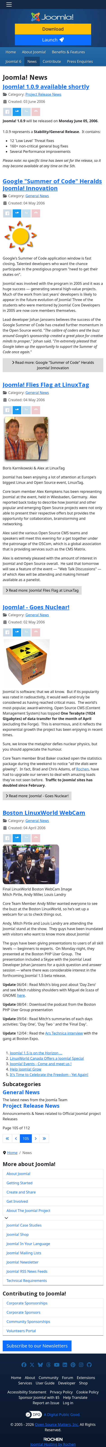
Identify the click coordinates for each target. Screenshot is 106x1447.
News (32, 61)
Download (53, 29)
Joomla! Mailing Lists (24, 1252)
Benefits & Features (68, 52)
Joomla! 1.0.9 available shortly (46, 86)
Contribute (52, 61)
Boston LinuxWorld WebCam (44, 812)
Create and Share (21, 1192)
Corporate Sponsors (23, 1312)
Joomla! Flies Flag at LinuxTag (46, 384)
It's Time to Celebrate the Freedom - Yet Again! (49, 1074)
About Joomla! (34, 52)
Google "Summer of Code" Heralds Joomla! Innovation (52, 184)
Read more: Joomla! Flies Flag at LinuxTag (42, 590)
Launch (53, 40)
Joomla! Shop (18, 1234)
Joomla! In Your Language (28, 1243)
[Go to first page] (7, 1138)
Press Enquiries (80, 61)
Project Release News (43, 94)
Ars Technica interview (64, 1033)
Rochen (82, 769)
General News (37, 195)
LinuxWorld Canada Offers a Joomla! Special (47, 1058)
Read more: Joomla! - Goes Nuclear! (37, 795)
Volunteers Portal (21, 1330)
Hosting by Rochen (53, 1444)
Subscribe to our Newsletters (37, 1346)
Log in (68, 1402)
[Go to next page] (36, 1138)
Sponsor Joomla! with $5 (38, 1397)
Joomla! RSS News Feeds (27, 1271)
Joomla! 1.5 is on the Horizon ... (36, 1053)
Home (11, 52)
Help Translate (75, 1397)
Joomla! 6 (13, 61)
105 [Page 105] (26, 1138)
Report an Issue (46, 1402)
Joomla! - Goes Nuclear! (36, 607)
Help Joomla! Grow (25, 1069)
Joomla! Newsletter (23, 1262)
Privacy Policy (61, 1392)
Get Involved (17, 1201)
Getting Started (19, 1182)
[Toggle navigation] (9, 4)
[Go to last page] (44, 1138)
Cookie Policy (87, 1392)
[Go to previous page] (16, 1138)
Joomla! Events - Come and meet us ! (40, 1063)
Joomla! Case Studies (24, 1225)
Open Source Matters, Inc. (57, 1424)
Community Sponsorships (28, 1321)
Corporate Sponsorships (27, 1303)
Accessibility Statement (26, 1392)
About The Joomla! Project (28, 1210)
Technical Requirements (27, 1280)
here (21, 995)
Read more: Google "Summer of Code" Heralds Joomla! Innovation (53, 365)
